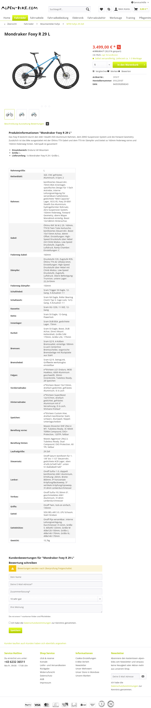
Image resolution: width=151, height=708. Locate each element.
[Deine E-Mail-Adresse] (55, 584)
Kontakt (43, 661)
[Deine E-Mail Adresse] (125, 676)
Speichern (15, 630)
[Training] (130, 18)
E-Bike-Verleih (82, 661)
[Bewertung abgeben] (55, 599)
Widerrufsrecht (47, 672)
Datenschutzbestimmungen (37, 622)
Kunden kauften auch (15, 643)
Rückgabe (44, 668)
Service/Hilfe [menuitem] (139, 2)
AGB (42, 679)
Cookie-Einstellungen (86, 658)
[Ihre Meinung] (55, 608)
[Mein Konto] (122, 9)
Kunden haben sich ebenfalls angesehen (46, 643)
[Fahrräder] (20, 18)
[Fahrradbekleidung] (58, 18)
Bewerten (124, 71)
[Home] (6, 18)
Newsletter (81, 665)
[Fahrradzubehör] (96, 18)
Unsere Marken (83, 675)
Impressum (45, 682)
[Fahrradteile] (37, 18)
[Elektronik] (77, 18)
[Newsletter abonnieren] (142, 676)
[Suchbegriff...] (69, 9)
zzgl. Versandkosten (110, 55)
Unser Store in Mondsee (87, 672)
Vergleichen (100, 71)
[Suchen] (88, 9)
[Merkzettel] (101, 9)
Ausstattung (24, 123)
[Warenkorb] (141, 9)
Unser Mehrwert (84, 668)
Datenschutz (46, 675)
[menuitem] (69, 10)
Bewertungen (40, 123)
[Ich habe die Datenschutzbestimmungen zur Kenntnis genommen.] (10, 623)
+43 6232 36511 (14, 662)
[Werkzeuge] (116, 18)
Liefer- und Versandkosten (53, 665)
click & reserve (47, 658)
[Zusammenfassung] (55, 591)
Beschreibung (11, 123)
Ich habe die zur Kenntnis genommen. (43, 622)
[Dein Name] (55, 577)
